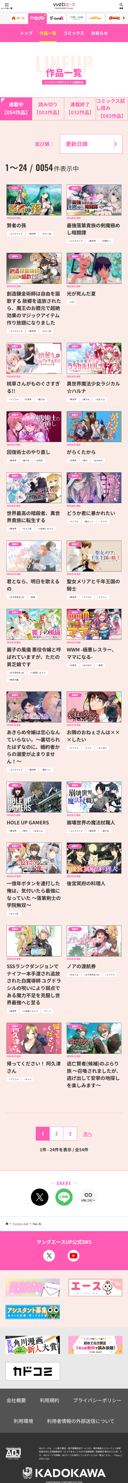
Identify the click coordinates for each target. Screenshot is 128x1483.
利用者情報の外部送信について (81, 1420)
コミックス (73, 33)
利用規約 (49, 1400)
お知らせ (99, 33)
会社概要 (16, 1400)
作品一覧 (48, 33)
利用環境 (23, 1420)
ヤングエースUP (20, 1223)
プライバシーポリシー (97, 1400)
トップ (26, 33)
